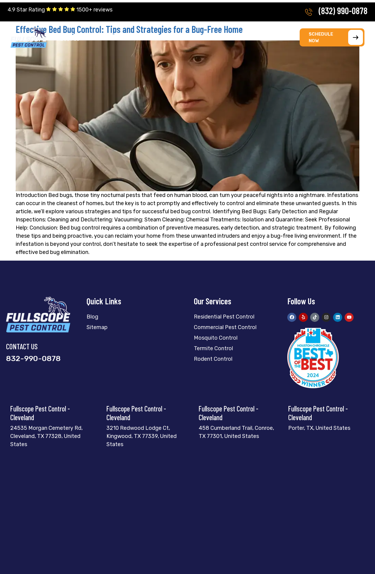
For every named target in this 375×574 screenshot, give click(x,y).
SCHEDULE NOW (336, 37)
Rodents (180, 35)
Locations (288, 35)
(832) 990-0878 (343, 10)
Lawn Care (252, 35)
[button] (73, 35)
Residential (74, 35)
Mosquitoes (145, 35)
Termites (109, 35)
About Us (70, 39)
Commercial (215, 35)
